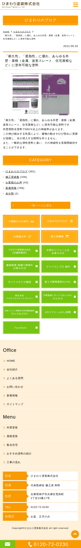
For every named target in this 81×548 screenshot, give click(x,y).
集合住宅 (12, 444)
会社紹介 (12, 369)
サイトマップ (15, 404)
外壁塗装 (12, 427)
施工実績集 (12, 176)
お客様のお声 (14, 182)
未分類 (10, 193)
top (75, 534)
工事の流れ (14, 462)
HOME (11, 360)
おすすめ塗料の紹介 (19, 453)
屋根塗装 (12, 436)
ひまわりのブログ (17, 171)
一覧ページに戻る (41, 205)
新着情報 (11, 188)
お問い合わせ (15, 386)
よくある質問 (15, 378)
